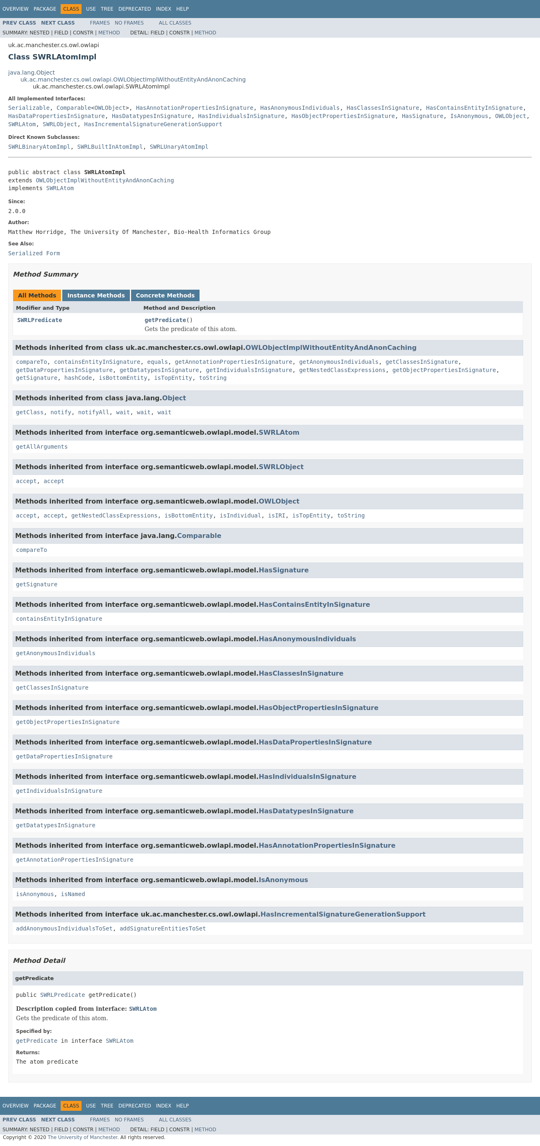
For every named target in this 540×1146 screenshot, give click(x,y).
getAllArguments (42, 446)
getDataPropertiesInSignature (64, 370)
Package (45, 9)
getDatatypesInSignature (159, 370)
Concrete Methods (165, 295)
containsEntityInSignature (97, 362)
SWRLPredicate (39, 320)
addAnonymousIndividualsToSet (64, 928)
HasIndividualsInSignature (241, 116)
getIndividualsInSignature (249, 370)
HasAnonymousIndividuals (300, 107)
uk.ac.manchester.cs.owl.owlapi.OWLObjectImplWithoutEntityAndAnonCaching (133, 79)
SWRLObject (60, 124)
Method (109, 33)
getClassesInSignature (422, 362)
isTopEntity (173, 377)
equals (157, 362)
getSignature (36, 377)
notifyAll (93, 412)
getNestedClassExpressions (342, 370)
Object (174, 398)
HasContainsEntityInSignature (474, 107)
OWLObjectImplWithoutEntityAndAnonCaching (105, 180)
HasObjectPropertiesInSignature (343, 116)
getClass (29, 412)
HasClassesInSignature (383, 107)
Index (164, 9)
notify (60, 412)
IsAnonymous (469, 116)
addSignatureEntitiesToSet (163, 928)
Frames (100, 23)
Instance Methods (96, 295)
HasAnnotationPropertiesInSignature (195, 107)
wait (123, 412)
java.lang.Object (31, 72)
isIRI (276, 515)
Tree (107, 9)
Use (91, 9)
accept (26, 481)
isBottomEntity (123, 377)
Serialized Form (34, 253)
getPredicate (165, 320)
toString (213, 377)
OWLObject (110, 107)
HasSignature (422, 116)
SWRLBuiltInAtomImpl (110, 146)
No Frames (129, 23)
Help (182, 9)
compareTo (31, 362)
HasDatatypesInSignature (151, 116)
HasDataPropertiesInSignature (56, 116)
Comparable (74, 107)
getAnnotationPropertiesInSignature (234, 362)
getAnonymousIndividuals (339, 362)
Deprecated (134, 9)
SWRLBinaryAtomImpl (39, 146)
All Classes (175, 23)
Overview (15, 9)
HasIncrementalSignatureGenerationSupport (153, 124)
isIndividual (240, 515)
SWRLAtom (22, 124)
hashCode (78, 377)
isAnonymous (35, 894)
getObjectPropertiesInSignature (444, 370)
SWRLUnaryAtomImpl (179, 146)
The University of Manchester (82, 1137)
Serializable (29, 107)
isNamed (73, 894)
